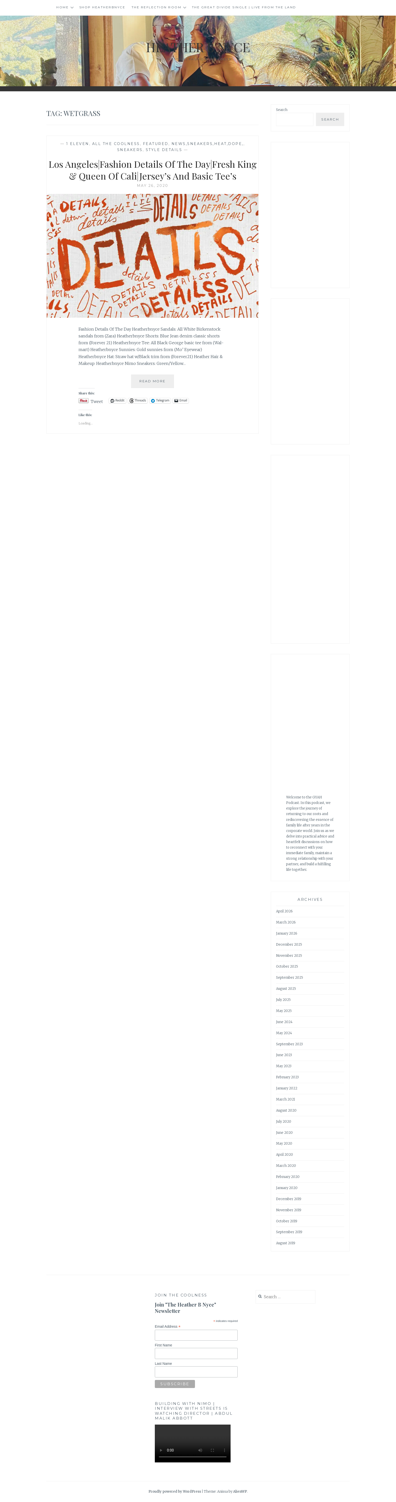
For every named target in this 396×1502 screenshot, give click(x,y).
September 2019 (289, 1232)
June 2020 (284, 1133)
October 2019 (286, 1221)
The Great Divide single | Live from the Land (244, 7)
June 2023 (284, 1055)
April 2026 (284, 911)
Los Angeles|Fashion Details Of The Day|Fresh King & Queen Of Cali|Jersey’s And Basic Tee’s (153, 170)
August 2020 (286, 1110)
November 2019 (288, 1210)
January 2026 (286, 933)
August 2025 (286, 989)
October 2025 (287, 966)
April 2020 (284, 1154)
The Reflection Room (157, 7)
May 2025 (284, 1011)
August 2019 (285, 1243)
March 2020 (286, 1166)
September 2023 (289, 1044)
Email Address (168, 1326)
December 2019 (288, 1199)
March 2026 (286, 922)
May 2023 (283, 1066)
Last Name (163, 1364)
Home (62, 7)
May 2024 (284, 1033)
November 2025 (289, 956)
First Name (163, 1345)
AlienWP (240, 1491)
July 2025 (283, 1000)
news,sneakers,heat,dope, (207, 143)
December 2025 (289, 944)
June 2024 (284, 1022)
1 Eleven (77, 143)
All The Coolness (116, 143)
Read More (156, 383)
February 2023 (287, 1077)
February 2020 (288, 1177)
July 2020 (283, 1121)
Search (281, 110)
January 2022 (286, 1088)
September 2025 (289, 977)
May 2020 (284, 1143)
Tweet (97, 401)
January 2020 (287, 1188)
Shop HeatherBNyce (102, 7)
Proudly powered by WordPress (174, 1491)
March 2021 (285, 1099)
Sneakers (130, 150)
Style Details (164, 150)
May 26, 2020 (152, 185)
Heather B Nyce (198, 47)
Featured (155, 143)
